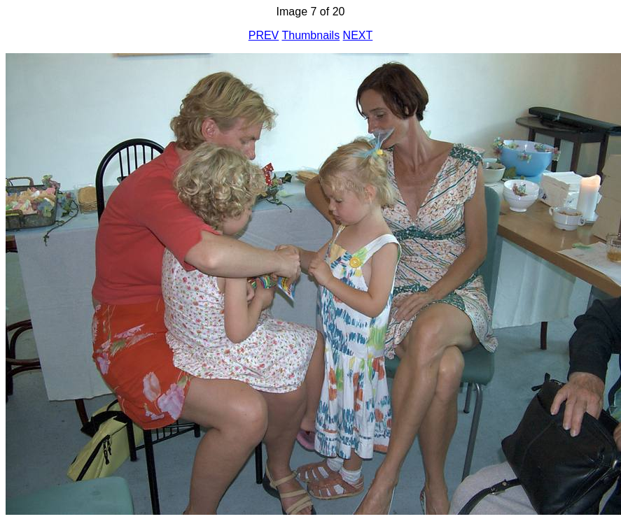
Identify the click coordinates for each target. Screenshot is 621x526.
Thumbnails (310, 35)
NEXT (358, 35)
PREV (264, 35)
